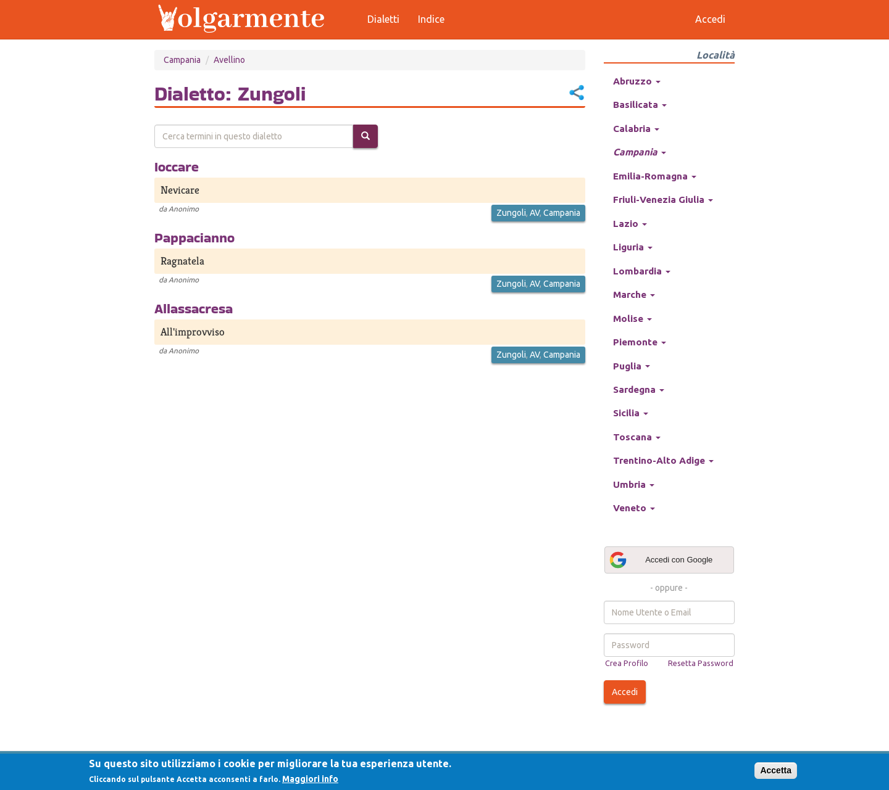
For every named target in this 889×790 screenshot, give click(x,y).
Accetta (775, 770)
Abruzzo (637, 81)
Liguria (633, 247)
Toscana (637, 437)
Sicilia (630, 413)
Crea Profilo (626, 663)
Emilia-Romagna (654, 176)
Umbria (633, 484)
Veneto (634, 508)
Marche (634, 294)
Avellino (229, 60)
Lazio (630, 223)
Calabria (636, 128)
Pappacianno (194, 237)
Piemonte (639, 342)
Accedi (625, 692)
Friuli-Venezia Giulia (663, 199)
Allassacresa (193, 308)
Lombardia (641, 271)
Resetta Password (700, 663)
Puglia (631, 366)
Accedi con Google (660, 560)
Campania (182, 60)
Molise (632, 318)
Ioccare (176, 166)
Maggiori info (310, 779)
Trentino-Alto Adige (663, 460)
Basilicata (640, 104)
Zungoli (511, 213)
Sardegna (638, 389)
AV (535, 213)
